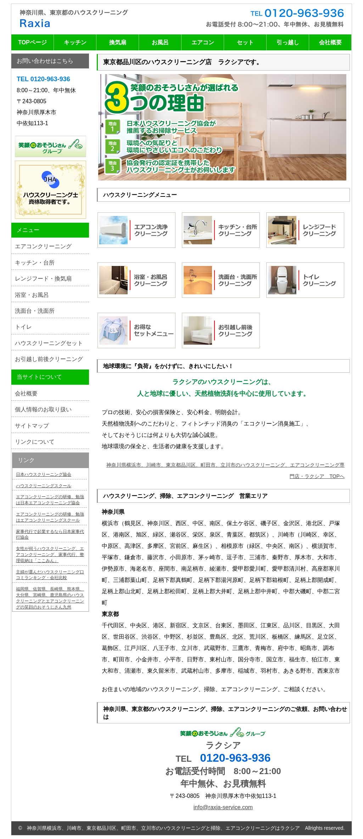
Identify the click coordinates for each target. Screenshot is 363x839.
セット (245, 42)
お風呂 (160, 42)
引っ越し (288, 42)
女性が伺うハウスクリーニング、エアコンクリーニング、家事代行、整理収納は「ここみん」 (50, 554)
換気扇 (117, 42)
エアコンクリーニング (43, 246)
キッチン (75, 42)
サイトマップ (32, 426)
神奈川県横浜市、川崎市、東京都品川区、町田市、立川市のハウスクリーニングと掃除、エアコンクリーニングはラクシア (163, 828)
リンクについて (35, 442)
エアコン (202, 42)
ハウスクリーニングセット (49, 343)
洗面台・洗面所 (35, 311)
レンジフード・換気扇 (43, 279)
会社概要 (330, 42)
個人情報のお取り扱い (43, 409)
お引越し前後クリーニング (49, 359)
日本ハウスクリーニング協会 (43, 474)
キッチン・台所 (35, 263)
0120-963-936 (235, 757)
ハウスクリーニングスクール (43, 485)
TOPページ (32, 42)
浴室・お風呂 (32, 295)
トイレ (23, 327)
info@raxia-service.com (223, 807)
